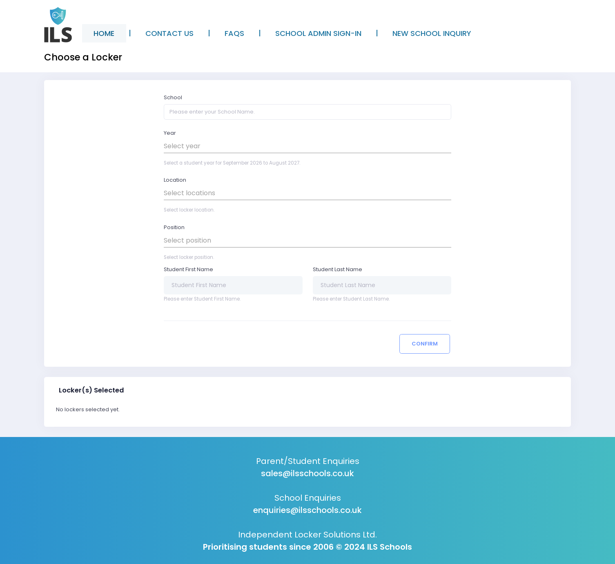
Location (175, 180)
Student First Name (188, 269)
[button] (307, 146)
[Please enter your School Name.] (307, 112)
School (173, 97)
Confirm (425, 344)
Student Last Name (337, 269)
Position (174, 227)
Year (170, 133)
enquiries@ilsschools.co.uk (307, 510)
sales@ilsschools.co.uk (307, 473)
